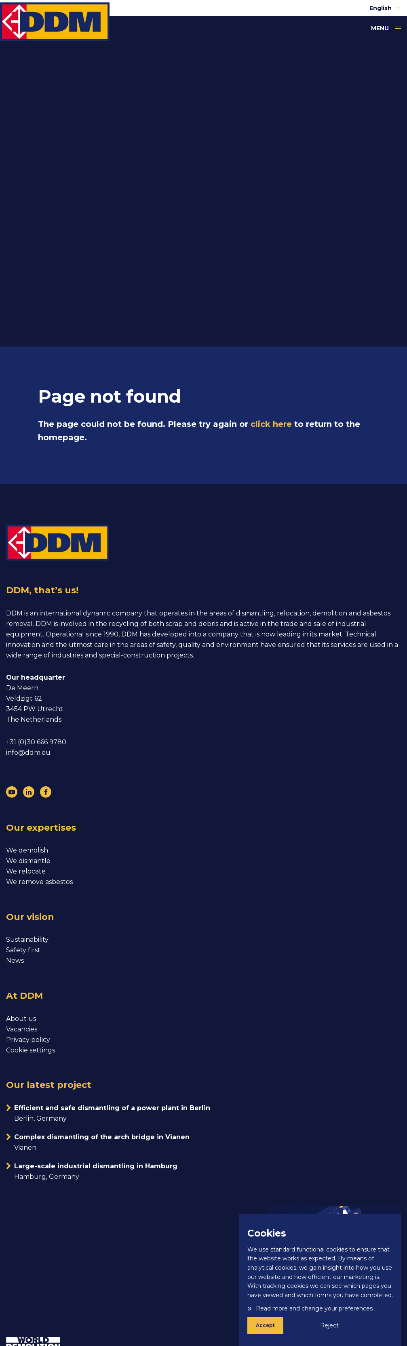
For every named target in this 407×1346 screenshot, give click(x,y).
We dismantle (28, 861)
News (15, 960)
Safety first (23, 950)
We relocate (26, 871)
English (385, 8)
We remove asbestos (39, 882)
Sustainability (27, 939)
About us (21, 1019)
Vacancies (21, 1029)
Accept (265, 1325)
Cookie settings (30, 1050)
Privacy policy (28, 1040)
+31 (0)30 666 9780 (36, 742)
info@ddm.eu (28, 752)
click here (271, 424)
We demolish (27, 850)
